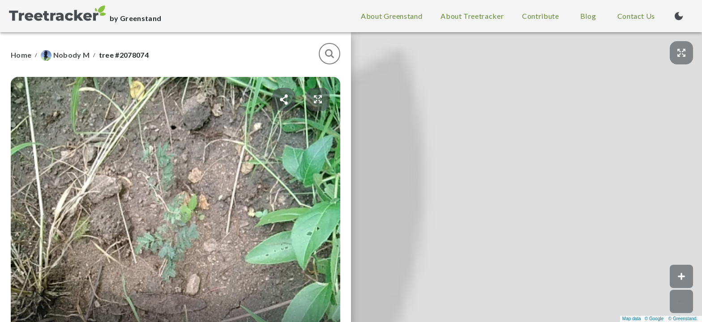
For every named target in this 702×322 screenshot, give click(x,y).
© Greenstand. (683, 318)
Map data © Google (642, 318)
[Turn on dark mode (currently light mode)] (679, 16)
